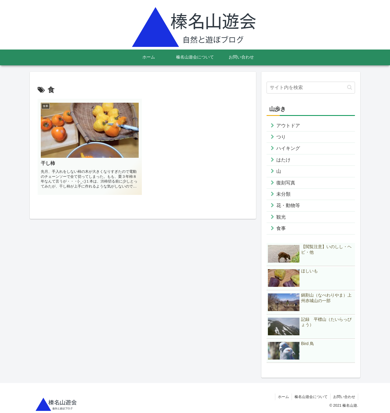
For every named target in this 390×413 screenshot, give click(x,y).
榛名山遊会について (311, 397)
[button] (349, 87)
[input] (311, 88)
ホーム (283, 397)
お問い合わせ (344, 397)
